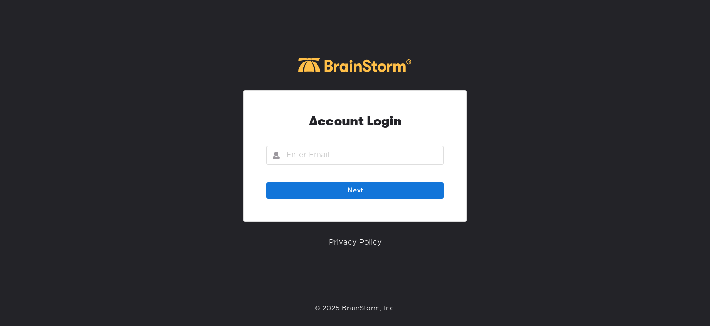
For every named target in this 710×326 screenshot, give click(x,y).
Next (355, 190)
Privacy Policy (355, 242)
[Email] (355, 155)
